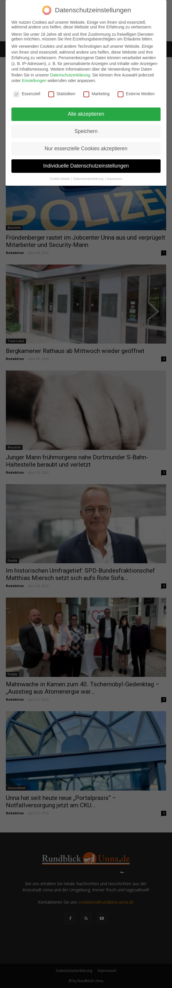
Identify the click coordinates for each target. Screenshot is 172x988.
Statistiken (61, 93)
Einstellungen (34, 80)
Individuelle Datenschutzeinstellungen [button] (86, 165)
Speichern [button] (86, 131)
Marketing (96, 93)
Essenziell (26, 93)
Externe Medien (136, 93)
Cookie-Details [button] (60, 178)
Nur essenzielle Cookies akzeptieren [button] (85, 148)
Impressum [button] (114, 178)
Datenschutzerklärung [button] (88, 178)
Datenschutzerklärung (70, 74)
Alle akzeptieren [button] (86, 114)
